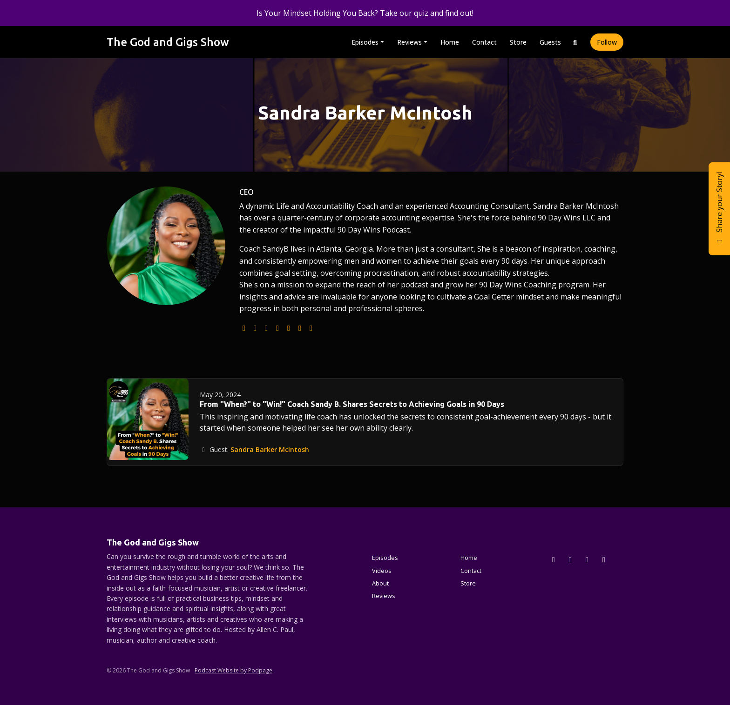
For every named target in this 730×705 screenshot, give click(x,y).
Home (449, 42)
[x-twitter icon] (553, 559)
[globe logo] (244, 328)
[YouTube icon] (603, 559)
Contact (484, 42)
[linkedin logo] (299, 328)
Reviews (409, 42)
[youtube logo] (277, 328)
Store (518, 42)
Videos (382, 570)
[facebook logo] (288, 328)
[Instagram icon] (570, 559)
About (380, 583)
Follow (607, 42)
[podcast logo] (255, 328)
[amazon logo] (311, 328)
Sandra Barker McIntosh (269, 449)
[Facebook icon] (587, 559)
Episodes (365, 42)
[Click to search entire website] (575, 42)
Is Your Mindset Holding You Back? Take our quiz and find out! (365, 13)
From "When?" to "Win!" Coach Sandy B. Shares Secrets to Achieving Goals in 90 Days (352, 404)
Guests (550, 42)
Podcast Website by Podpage (233, 670)
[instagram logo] (266, 328)
